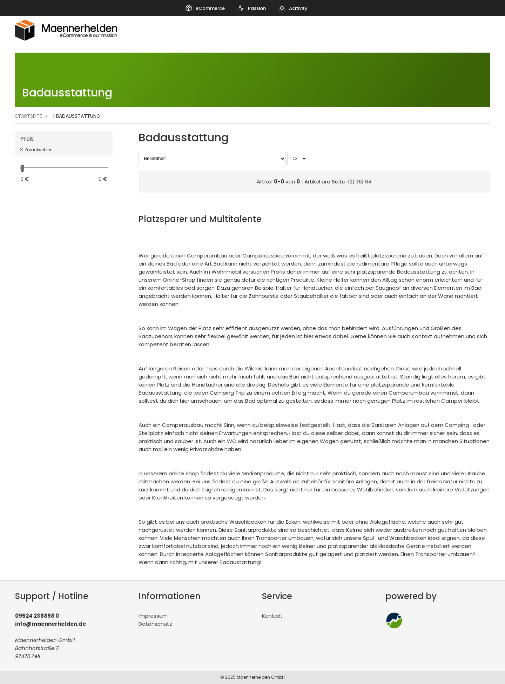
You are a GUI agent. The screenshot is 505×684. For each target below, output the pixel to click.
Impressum (153, 615)
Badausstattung (78, 116)
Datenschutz (155, 624)
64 (368, 181)
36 (359, 181)
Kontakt (272, 615)
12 (350, 181)
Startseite (28, 116)
